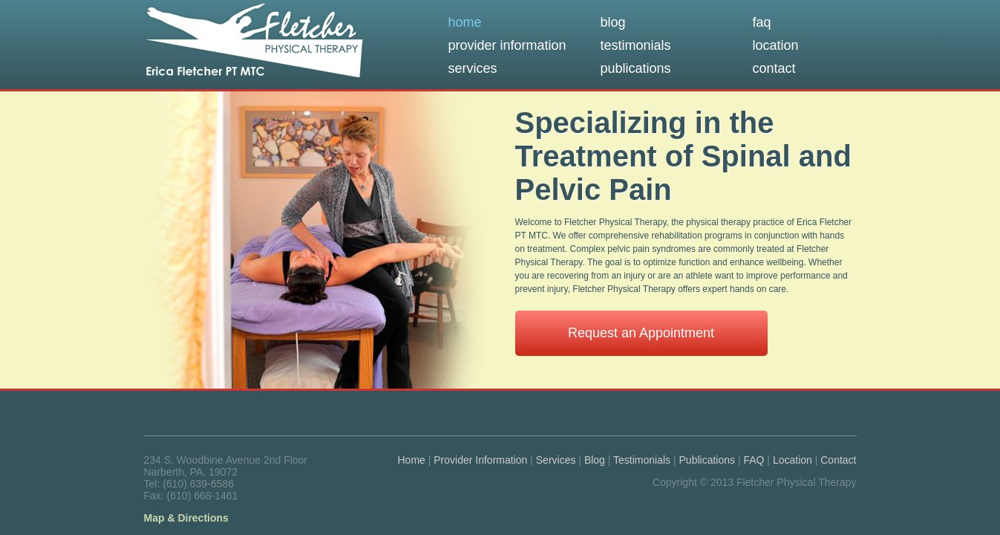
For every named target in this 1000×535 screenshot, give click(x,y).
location (776, 45)
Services (556, 460)
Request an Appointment (641, 332)
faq (762, 22)
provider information (507, 45)
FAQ (753, 460)
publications (636, 68)
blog (613, 22)
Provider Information (480, 460)
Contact (838, 460)
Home (411, 460)
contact (774, 68)
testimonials (636, 45)
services (472, 68)
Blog (594, 460)
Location (792, 460)
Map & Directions (186, 518)
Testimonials (641, 460)
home (465, 22)
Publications (707, 460)
